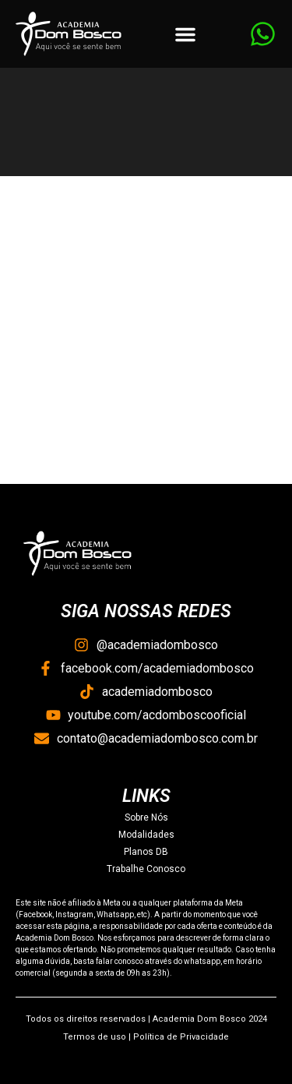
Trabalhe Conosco (146, 868)
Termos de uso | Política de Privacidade (146, 1037)
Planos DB (146, 851)
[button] (185, 34)
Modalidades (146, 834)
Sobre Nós (146, 817)
